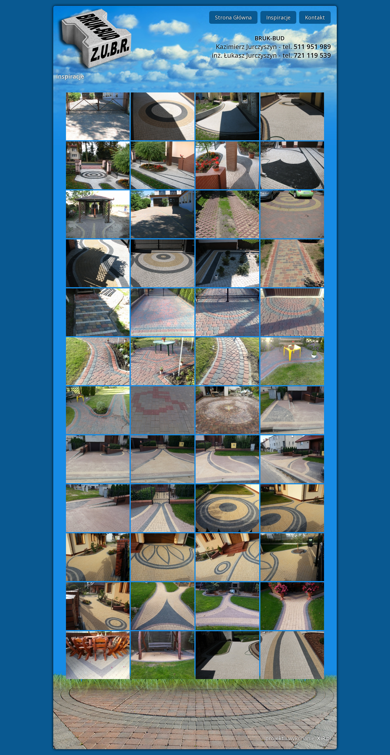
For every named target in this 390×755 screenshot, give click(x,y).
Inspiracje (278, 17)
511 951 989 (312, 46)
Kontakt (315, 17)
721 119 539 (312, 55)
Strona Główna (233, 17)
